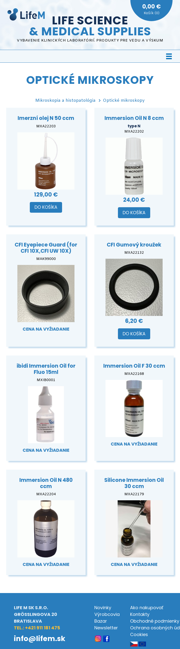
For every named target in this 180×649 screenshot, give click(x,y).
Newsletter (106, 628)
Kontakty (139, 614)
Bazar (100, 621)
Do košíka (46, 207)
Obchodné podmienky (154, 621)
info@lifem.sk (39, 639)
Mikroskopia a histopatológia (65, 100)
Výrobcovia (107, 614)
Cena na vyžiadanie (46, 329)
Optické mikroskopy (124, 100)
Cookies (139, 634)
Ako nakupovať (146, 607)
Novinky (102, 607)
